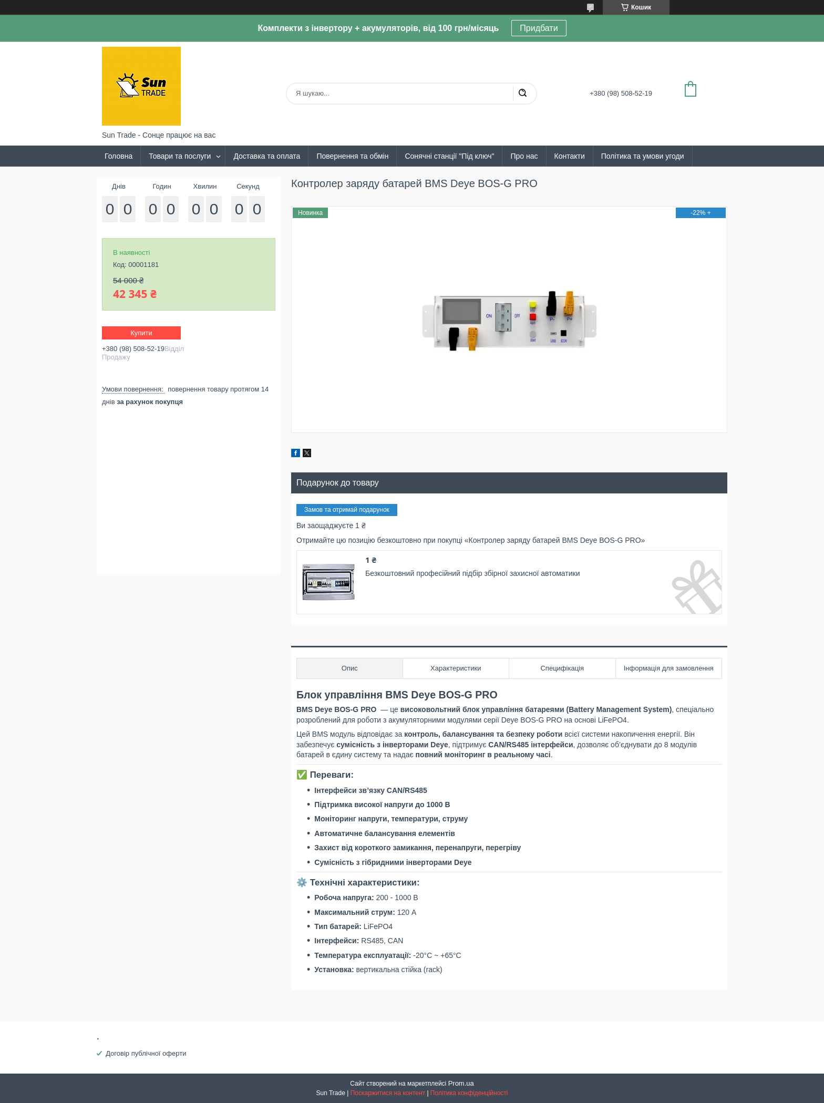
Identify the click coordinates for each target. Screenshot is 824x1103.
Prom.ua (461, 1083)
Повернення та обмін (352, 156)
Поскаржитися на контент (388, 1093)
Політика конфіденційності (469, 1093)
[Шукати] (522, 93)
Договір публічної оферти (146, 1053)
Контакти (569, 156)
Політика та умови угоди (642, 156)
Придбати (539, 28)
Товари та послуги (180, 156)
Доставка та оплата (266, 156)
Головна (118, 156)
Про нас (524, 156)
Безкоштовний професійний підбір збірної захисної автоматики (472, 573)
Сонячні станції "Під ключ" (449, 156)
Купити (141, 333)
